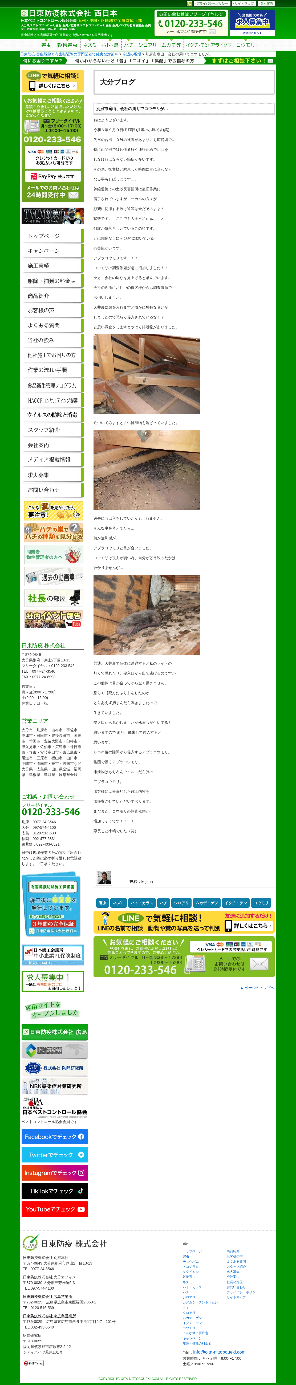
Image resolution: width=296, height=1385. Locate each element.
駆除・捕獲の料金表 (197, 1343)
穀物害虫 (67, 45)
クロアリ (189, 1313)
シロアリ (147, 45)
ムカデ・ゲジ (207, 903)
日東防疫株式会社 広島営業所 (47, 1296)
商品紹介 (233, 1251)
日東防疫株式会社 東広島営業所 (49, 1316)
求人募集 (233, 1272)
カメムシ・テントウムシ (200, 1302)
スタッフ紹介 (236, 1267)
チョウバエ (191, 1261)
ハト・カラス (142, 903)
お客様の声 (235, 1256)
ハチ (128, 45)
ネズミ (89, 45)
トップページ (192, 1251)
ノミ (186, 1308)
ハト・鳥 (110, 45)
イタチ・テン (209, 45)
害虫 (46, 45)
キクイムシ (191, 1272)
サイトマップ (236, 1297)
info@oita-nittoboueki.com (219, 1352)
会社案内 (233, 1277)
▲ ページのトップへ (257, 988)
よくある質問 (236, 1261)
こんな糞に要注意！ (197, 1333)
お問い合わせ (236, 1287)
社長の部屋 (235, 1282)
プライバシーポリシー (243, 1292)
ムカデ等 (171, 45)
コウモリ (246, 45)
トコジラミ (191, 1267)
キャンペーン (192, 1338)
